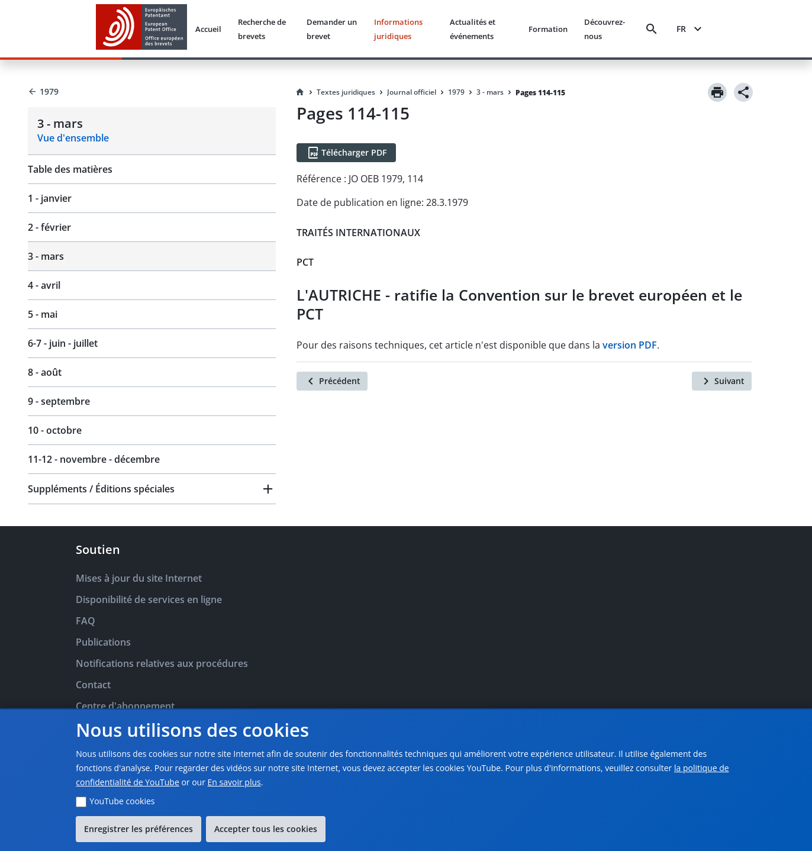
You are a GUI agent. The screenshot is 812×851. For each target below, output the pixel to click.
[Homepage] (300, 92)
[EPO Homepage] (141, 28)
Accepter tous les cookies (265, 828)
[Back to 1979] (152, 92)
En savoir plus (234, 782)
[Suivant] (722, 381)
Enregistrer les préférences (138, 828)
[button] (152, 489)
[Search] (651, 29)
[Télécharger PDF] (346, 152)
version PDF (629, 345)
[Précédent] (332, 381)
